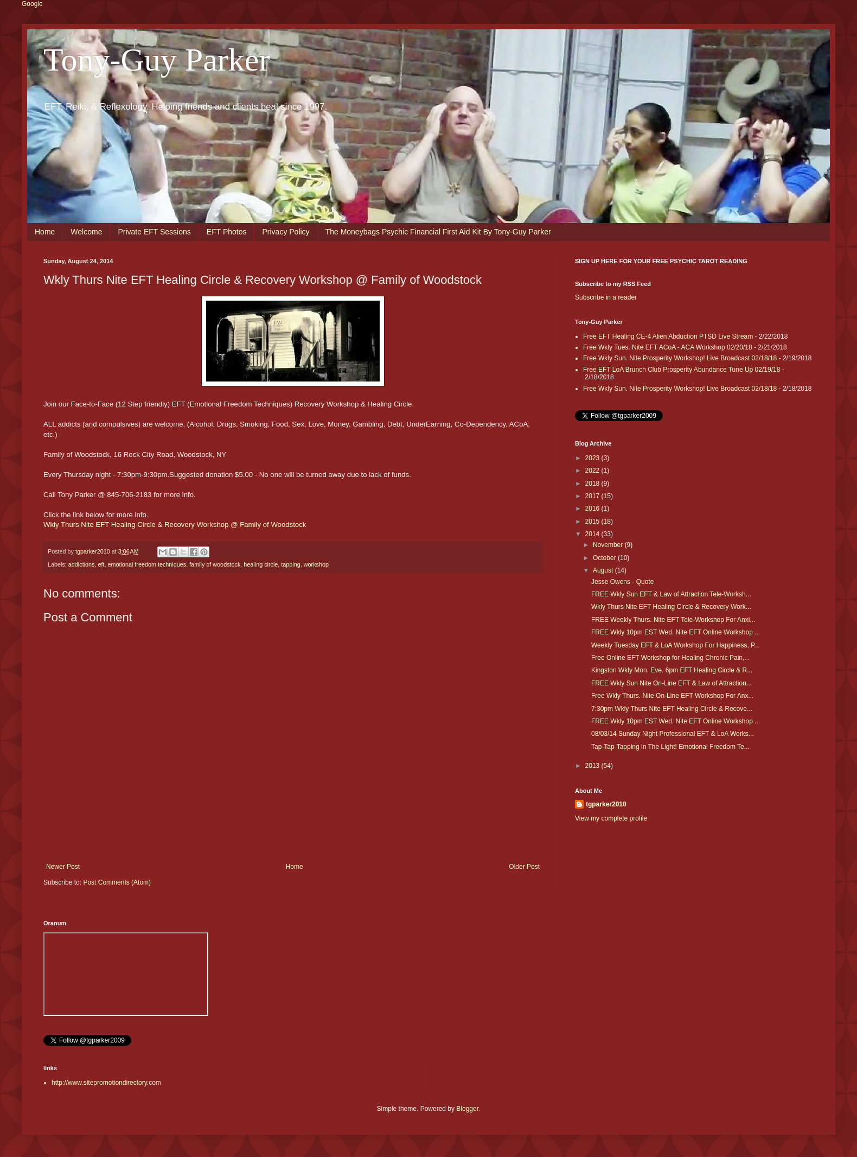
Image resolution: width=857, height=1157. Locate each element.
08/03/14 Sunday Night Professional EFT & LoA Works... (672, 734)
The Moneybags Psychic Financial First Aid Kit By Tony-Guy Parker (438, 231)
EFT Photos (227, 231)
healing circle (261, 564)
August (604, 570)
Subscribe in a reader (606, 297)
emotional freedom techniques (146, 564)
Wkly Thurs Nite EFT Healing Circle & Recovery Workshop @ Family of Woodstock (174, 524)
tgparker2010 (606, 804)
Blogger (467, 1108)
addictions (81, 564)
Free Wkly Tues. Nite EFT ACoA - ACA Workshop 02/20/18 (667, 347)
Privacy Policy (285, 231)
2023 (593, 458)
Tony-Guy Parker (156, 60)
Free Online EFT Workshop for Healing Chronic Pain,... (670, 658)
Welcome (86, 231)
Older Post (524, 866)
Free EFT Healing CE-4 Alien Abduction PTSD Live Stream (668, 336)
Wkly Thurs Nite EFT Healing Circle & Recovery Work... (671, 607)
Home (45, 231)
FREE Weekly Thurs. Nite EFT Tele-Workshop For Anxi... (673, 620)
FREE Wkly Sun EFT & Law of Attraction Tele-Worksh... (671, 594)
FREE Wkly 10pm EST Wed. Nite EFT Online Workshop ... (675, 632)
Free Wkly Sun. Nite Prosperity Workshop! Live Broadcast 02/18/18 (680, 358)
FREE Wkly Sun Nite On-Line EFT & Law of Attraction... (671, 683)
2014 (593, 534)
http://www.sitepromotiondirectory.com (106, 1082)
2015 (593, 521)
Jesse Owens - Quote (622, 582)
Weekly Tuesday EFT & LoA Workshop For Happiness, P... (675, 645)
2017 (593, 496)
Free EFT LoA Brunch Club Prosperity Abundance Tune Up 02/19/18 (681, 369)
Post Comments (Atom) (117, 882)
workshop (316, 564)
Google (32, 4)
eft (101, 564)
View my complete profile (611, 818)
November (609, 545)
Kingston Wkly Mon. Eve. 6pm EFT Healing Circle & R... (671, 670)
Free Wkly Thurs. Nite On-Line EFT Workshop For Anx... (672, 696)
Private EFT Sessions (154, 231)
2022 (593, 470)
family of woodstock (214, 564)
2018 (593, 483)
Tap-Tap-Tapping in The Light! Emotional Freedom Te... (670, 747)
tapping (290, 564)
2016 (593, 508)
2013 (593, 766)
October (605, 558)
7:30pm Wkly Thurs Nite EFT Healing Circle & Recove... (671, 709)
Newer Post (63, 866)
